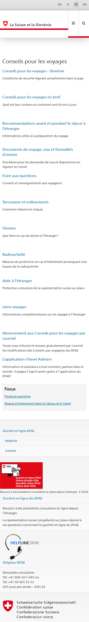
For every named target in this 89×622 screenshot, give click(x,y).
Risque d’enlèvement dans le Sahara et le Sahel (38, 387)
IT (68, 4)
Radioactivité (13, 238)
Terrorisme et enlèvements (25, 186)
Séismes (9, 212)
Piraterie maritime (18, 380)
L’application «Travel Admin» (27, 343)
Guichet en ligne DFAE (18, 415)
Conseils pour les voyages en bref (31, 81)
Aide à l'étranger (17, 265)
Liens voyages (14, 291)
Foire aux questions (19, 160)
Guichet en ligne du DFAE (22, 482)
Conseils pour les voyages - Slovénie (33, 55)
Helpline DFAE (14, 546)
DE (60, 4)
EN (85, 4)
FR (76, 4)
